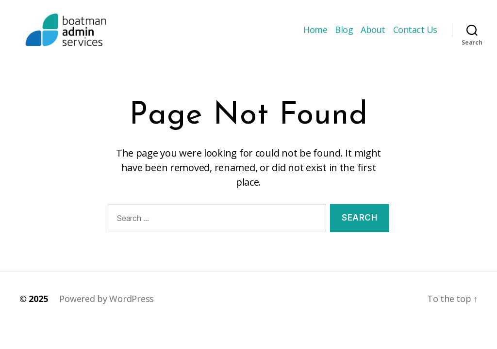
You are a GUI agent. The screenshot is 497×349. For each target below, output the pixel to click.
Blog (344, 35)
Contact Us (415, 35)
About (373, 35)
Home (315, 35)
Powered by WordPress (106, 310)
